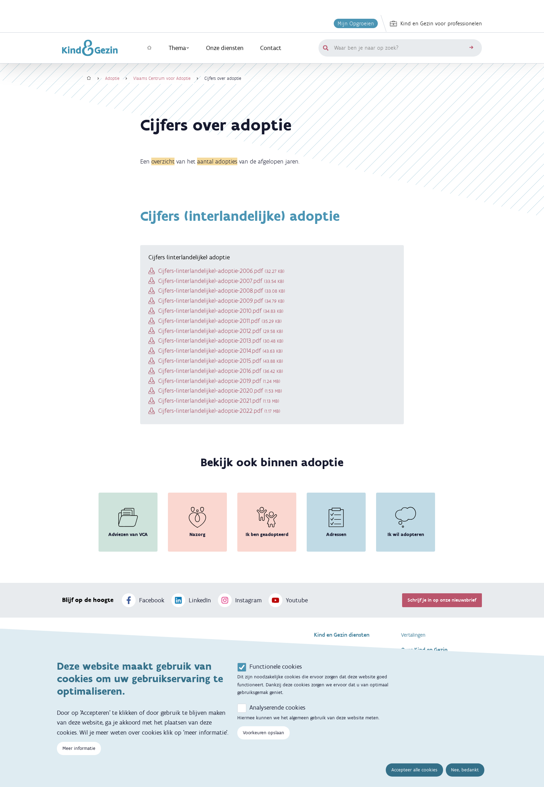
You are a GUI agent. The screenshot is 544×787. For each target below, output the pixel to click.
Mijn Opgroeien (356, 23)
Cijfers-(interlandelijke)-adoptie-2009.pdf (221, 300)
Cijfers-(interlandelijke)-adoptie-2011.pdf (220, 321)
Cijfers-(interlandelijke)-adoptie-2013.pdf (220, 340)
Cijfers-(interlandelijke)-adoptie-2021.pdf (218, 400)
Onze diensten (225, 48)
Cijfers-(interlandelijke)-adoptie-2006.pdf (221, 271)
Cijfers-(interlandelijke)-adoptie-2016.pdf (220, 371)
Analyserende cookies (277, 715)
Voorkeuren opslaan (263, 740)
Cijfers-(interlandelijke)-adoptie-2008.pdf (221, 290)
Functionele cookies (275, 674)
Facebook (143, 600)
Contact (270, 48)
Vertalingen (413, 635)
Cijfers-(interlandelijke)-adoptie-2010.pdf (220, 311)
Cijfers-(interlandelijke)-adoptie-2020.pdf (220, 390)
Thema (179, 48)
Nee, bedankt (465, 778)
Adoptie (112, 78)
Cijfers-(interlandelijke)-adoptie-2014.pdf (220, 350)
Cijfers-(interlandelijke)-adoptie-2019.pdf (219, 381)
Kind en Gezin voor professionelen (436, 23)
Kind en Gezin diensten (341, 634)
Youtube (288, 600)
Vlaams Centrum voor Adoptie (161, 78)
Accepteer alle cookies (414, 778)
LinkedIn (191, 600)
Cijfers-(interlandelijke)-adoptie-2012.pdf (220, 331)
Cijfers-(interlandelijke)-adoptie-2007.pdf (221, 281)
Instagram (240, 600)
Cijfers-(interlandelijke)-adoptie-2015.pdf (220, 361)
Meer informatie (78, 756)
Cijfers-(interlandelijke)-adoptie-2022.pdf (219, 411)
